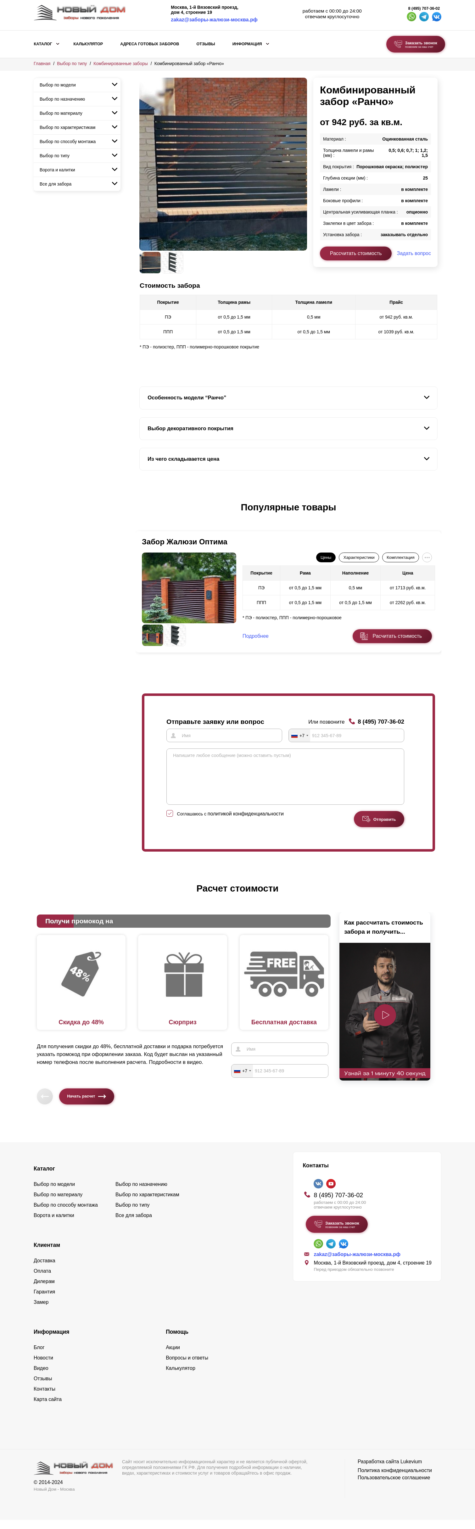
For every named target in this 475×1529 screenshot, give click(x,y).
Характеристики (359, 557)
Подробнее (256, 636)
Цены (326, 557)
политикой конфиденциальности (246, 823)
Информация (247, 44)
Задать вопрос (414, 253)
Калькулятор (88, 44)
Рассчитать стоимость (356, 253)
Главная (42, 63)
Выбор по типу (72, 63)
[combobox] (299, 735)
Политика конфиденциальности (395, 1479)
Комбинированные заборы (120, 63)
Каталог (43, 44)
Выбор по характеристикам (67, 127)
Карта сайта (48, 1408)
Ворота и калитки (57, 169)
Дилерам (44, 1290)
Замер (41, 1311)
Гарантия (44, 1301)
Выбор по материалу (61, 113)
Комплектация (400, 557)
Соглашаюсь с (230, 823)
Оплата (42, 1280)
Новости (43, 1367)
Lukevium (411, 1470)
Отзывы (205, 44)
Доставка (44, 1269)
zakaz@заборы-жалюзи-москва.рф (214, 19)
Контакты (44, 1398)
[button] (143, 514)
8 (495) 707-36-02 (424, 8)
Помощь (177, 1341)
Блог (39, 1356)
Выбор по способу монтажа (68, 141)
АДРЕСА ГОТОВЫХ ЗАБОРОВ (149, 44)
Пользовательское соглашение (394, 1486)
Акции (173, 1356)
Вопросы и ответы (187, 1367)
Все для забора (55, 183)
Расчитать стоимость (397, 636)
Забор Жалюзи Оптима (184, 541)
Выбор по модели (58, 84)
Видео (41, 1377)
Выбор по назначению (62, 99)
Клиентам (47, 1254)
